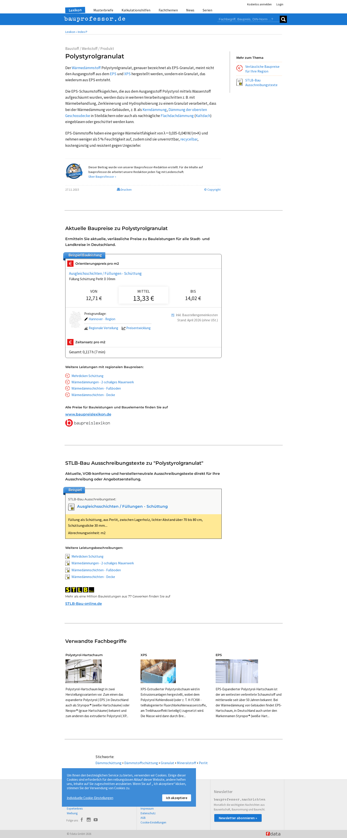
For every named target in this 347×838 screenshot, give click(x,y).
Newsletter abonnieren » (238, 818)
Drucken (124, 190)
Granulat (167, 763)
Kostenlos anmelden (259, 4)
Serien (207, 10)
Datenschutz (148, 813)
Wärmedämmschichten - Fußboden (96, 388)
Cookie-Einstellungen (153, 822)
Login (279, 4)
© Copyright (212, 190)
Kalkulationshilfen (136, 10)
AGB (143, 818)
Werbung (72, 813)
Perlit (203, 763)
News (190, 10)
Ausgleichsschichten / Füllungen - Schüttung (105, 273)
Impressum (147, 808)
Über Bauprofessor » (102, 177)
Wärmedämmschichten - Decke (93, 395)
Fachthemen (168, 10)
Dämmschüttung (108, 763)
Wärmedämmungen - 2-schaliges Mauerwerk (103, 382)
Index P (82, 32)
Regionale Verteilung (101, 328)
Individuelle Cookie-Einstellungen (90, 798)
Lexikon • (71, 32)
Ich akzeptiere (176, 798)
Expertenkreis (75, 808)
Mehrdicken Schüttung (87, 376)
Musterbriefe (103, 10)
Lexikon (75, 10)
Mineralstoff (186, 763)
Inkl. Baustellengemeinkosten (197, 315)
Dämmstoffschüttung (141, 763)
